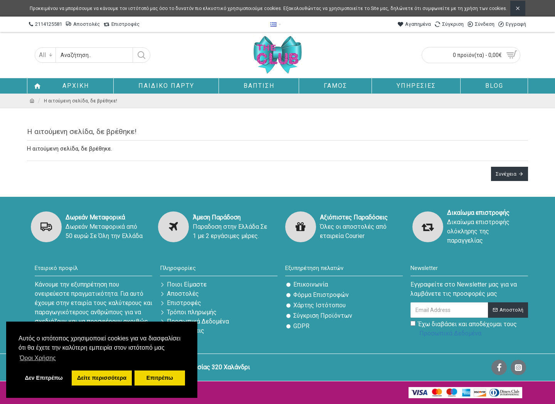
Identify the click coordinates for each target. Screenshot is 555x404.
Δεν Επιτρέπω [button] (43, 378)
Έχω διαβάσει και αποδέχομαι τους (463, 329)
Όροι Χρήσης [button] (38, 358)
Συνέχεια (506, 174)
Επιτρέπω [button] (159, 378)
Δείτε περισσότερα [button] (101, 378)
